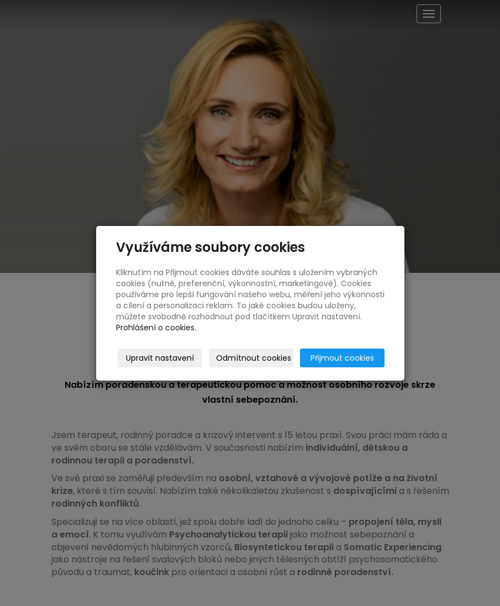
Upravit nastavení (160, 357)
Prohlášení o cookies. (156, 327)
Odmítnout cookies (253, 357)
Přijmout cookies (342, 357)
